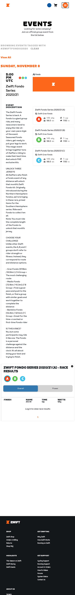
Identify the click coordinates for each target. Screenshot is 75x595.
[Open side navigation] (65, 5)
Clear (35, 48)
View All (6, 57)
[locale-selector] (49, 5)
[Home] (8, 5)
